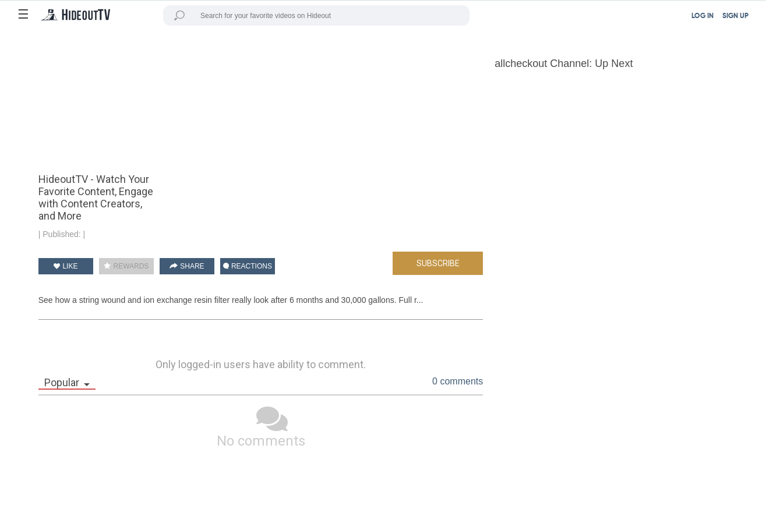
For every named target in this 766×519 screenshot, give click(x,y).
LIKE (65, 266)
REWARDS (126, 266)
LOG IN (702, 16)
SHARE (187, 266)
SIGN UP (735, 16)
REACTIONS (247, 266)
